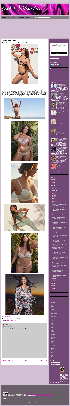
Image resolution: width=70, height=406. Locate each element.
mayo (53, 198)
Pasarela (53, 342)
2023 (52, 182)
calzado (52, 309)
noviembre (54, 188)
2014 (52, 288)
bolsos (52, 308)
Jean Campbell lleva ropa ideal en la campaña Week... (59, 273)
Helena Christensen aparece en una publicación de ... (59, 268)
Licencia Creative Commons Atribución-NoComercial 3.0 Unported (39, 394)
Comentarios (54, 364)
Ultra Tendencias (7, 316)
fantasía (52, 324)
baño (52, 305)
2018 (52, 283)
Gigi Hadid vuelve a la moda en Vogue (59, 243)
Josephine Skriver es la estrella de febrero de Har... (59, 263)
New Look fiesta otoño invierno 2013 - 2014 (60, 103)
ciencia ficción (54, 313)
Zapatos (52, 356)
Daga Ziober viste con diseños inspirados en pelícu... (58, 248)
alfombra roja (53, 301)
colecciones (8, 320)
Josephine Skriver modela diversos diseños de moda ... (59, 250)
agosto (53, 193)
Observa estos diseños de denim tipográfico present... (58, 228)
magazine (53, 334)
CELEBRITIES (21, 17)
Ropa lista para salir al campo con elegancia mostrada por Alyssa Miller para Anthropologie (62, 140)
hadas (52, 327)
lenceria (52, 331)
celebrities (53, 312)
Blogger (38, 402)
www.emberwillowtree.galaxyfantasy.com (44, 395)
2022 (52, 184)
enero (53, 278)
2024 (52, 180)
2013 (52, 290)
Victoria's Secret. (34, 88)
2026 (52, 177)
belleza (52, 306)
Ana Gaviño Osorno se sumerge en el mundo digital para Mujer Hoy (61, 85)
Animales (53, 302)
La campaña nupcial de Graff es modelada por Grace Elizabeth (62, 111)
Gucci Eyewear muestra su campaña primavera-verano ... (59, 210)
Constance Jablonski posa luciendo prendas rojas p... (59, 266)
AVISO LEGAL (5, 399)
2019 (52, 282)
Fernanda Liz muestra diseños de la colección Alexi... (59, 205)
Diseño (12, 320)
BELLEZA (27, 17)
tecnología (53, 351)
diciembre (54, 187)
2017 (52, 285)
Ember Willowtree (21, 8)
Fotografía (53, 326)
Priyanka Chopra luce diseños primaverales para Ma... (58, 271)
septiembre (54, 191)
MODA (9, 17)
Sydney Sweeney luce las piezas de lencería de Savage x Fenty (62, 165)
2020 (52, 280)
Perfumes (53, 345)
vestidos (52, 352)
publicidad (53, 346)
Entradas (53, 362)
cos (52, 319)
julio (53, 195)
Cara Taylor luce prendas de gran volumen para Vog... (58, 253)
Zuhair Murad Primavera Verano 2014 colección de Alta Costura (62, 130)
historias (53, 328)
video (52, 353)
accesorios (53, 299)
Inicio (26, 360)
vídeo (52, 355)
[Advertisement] (35, 28)
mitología (53, 337)
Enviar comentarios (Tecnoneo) (13, 362)
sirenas (52, 348)
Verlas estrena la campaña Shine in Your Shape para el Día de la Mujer (61, 120)
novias (52, 341)
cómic (52, 317)
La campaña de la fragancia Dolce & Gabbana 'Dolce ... (59, 241)
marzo (53, 201)
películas (53, 344)
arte (52, 303)
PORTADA (4, 17)
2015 (52, 286)
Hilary (62, 372)
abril (53, 199)
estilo (52, 323)
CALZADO (14, 17)
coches (52, 314)
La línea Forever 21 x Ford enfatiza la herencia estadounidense (61, 94)
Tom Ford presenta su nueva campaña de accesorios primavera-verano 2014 (61, 148)
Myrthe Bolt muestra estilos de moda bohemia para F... (59, 276)
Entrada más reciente (7, 360)
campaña (53, 310)
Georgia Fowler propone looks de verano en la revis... (58, 218)
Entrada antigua (43, 360)
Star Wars (53, 349)
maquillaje (53, 335)
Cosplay (52, 320)
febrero (53, 203)
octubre (54, 190)
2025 (52, 179)
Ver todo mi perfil (63, 381)
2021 (52, 185)
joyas (52, 330)
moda (15, 320)
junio (53, 196)
